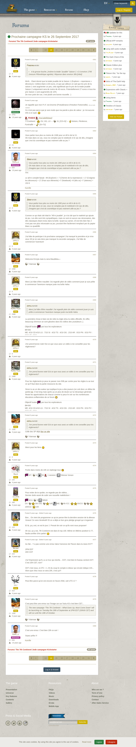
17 (67, 50)
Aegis (15, 474)
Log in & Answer (52, 670)
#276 (94, 513)
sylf (16, 585)
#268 (94, 277)
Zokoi (15, 140)
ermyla (15, 241)
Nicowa (15, 522)
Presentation (11, 690)
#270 (94, 339)
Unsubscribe (53, 725)
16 (62, 50)
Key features (11, 696)
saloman (15, 497)
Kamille (15, 162)
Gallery (9, 703)
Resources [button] (50, 10)
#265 (94, 194)
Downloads (54, 700)
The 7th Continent (24, 41)
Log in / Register (124, 10)
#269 (94, 300)
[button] (107, 3)
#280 (94, 626)
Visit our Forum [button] (116, 117)
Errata (51, 703)
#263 (94, 131)
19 (78, 50)
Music (51, 696)
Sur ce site (45, 432)
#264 (94, 153)
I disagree (111, 742)
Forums (69, 10)
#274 (94, 465)
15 (56, 50)
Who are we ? (98, 690)
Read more (87, 742)
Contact (95, 700)
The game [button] (30, 10)
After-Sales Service (100, 703)
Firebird (30, 66)
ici (32, 392)
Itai (15, 68)
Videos (52, 693)
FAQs (51, 690)
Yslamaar (16, 263)
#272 (94, 415)
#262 (94, 100)
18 (72, 50)
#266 (94, 232)
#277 (94, 539)
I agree (99, 742)
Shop (86, 10)
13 (45, 50)
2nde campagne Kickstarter (45, 41)
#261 (94, 59)
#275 (94, 488)
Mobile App (54, 706)
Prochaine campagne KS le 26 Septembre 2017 (43, 36)
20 (83, 50)
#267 (94, 254)
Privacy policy (98, 696)
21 (89, 50)
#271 (94, 362)
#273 (94, 443)
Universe (10, 693)
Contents (10, 700)
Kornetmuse (15, 309)
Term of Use (97, 693)
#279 (94, 599)
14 (51, 50)
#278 (94, 576)
